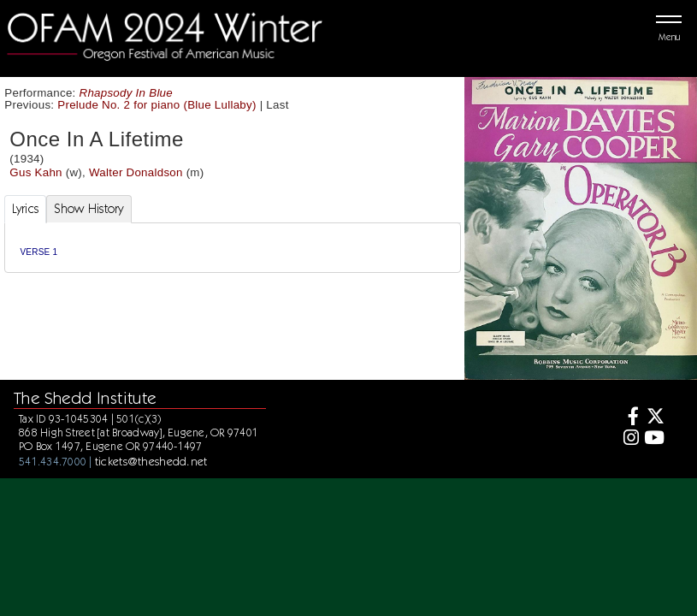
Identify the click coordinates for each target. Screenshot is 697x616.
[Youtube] (654, 439)
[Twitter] (654, 418)
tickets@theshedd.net (151, 461)
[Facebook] (629, 418)
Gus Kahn (35, 172)
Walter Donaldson (136, 172)
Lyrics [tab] (25, 209)
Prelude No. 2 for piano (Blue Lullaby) (156, 104)
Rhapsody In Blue (126, 92)
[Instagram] (629, 439)
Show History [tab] (88, 209)
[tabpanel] (232, 247)
